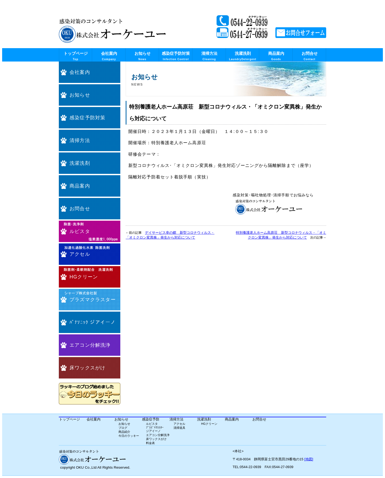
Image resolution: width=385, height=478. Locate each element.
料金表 (150, 443)
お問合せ (310, 56)
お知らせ (142, 56)
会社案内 (109, 56)
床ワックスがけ (87, 367)
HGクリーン (84, 277)
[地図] (308, 459)
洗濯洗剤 (242, 56)
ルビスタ (80, 231)
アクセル (80, 254)
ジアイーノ (153, 431)
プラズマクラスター (93, 299)
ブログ (122, 427)
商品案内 (276, 56)
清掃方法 (209, 56)
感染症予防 (150, 419)
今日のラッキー (128, 435)
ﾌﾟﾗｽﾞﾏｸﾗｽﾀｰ (155, 427)
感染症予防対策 (176, 56)
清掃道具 (179, 427)
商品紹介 (124, 431)
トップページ (76, 56)
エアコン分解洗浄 (90, 345)
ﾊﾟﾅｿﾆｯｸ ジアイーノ (93, 322)
